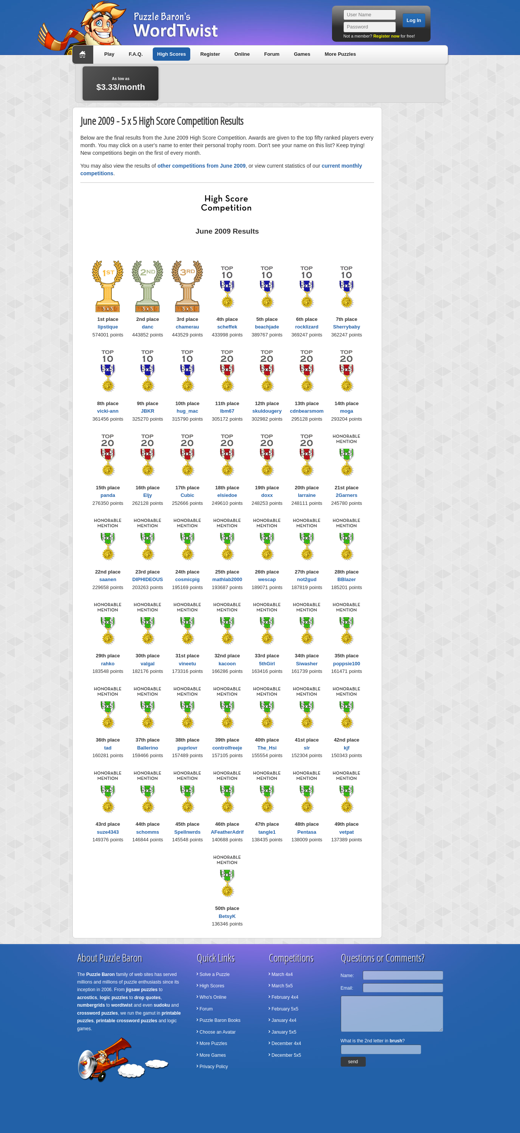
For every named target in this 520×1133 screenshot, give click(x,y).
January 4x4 (284, 1020)
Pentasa (307, 832)
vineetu (187, 663)
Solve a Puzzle (215, 974)
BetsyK (227, 916)
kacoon (227, 663)
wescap (267, 579)
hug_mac (187, 411)
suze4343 (108, 832)
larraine (307, 495)
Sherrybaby (346, 327)
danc (147, 327)
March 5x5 (282, 985)
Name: (347, 975)
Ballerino (147, 748)
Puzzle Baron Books (220, 1020)
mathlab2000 (227, 579)
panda (107, 495)
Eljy (147, 495)
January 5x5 (284, 1032)
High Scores (171, 54)
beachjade (267, 327)
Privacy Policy (214, 1066)
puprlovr (187, 748)
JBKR (147, 411)
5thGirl (267, 663)
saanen (107, 579)
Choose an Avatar (218, 1032)
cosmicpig (187, 579)
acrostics (87, 997)
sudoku (162, 1005)
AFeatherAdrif (227, 832)
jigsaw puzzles (141, 989)
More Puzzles (340, 54)
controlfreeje (227, 748)
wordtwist (122, 1005)
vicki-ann (107, 411)
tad (108, 748)
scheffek (227, 327)
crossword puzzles (97, 1013)
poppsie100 (346, 663)
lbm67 (227, 411)
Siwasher (307, 663)
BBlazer (346, 579)
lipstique (108, 327)
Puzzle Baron (100, 974)
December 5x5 (286, 1055)
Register (210, 54)
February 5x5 (285, 1009)
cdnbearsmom (307, 411)
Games (302, 54)
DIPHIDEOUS (147, 579)
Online (241, 54)
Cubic (187, 495)
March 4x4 (282, 974)
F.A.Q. (136, 54)
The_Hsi (267, 748)
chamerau (187, 327)
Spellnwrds (187, 832)
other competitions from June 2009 (201, 166)
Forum (271, 54)
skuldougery (267, 411)
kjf (346, 748)
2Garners (346, 495)
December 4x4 (286, 1043)
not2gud (306, 579)
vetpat (346, 832)
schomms (147, 832)
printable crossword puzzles (126, 1020)
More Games (213, 1055)
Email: (347, 988)
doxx (267, 495)
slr (307, 748)
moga (346, 411)
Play (109, 54)
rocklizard (306, 327)
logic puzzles (114, 997)
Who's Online (213, 997)
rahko (107, 663)
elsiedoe (227, 495)
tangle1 (267, 832)
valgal (148, 663)
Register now (386, 36)
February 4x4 (285, 997)
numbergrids (91, 1005)
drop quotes (147, 997)
